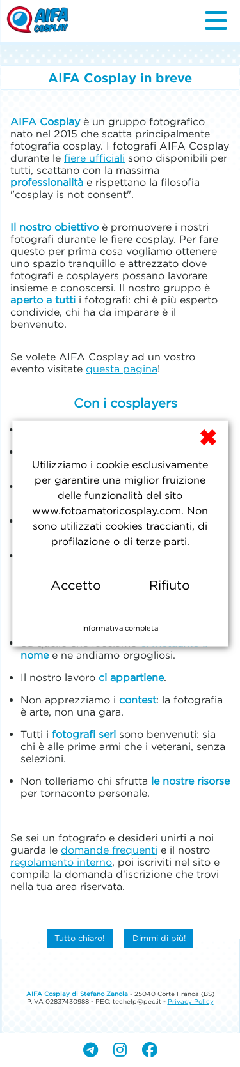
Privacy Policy (191, 1001)
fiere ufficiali (94, 158)
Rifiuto (169, 585)
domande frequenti (109, 850)
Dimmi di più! (159, 938)
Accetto (76, 585)
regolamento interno (61, 862)
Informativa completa (120, 628)
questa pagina (121, 368)
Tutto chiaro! (79, 938)
